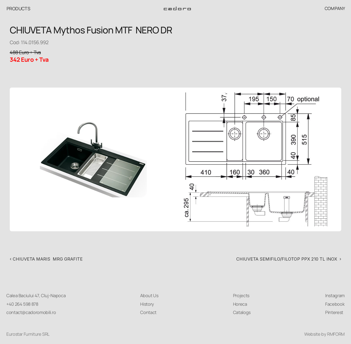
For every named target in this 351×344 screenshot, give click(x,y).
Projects (241, 295)
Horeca (240, 304)
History (147, 304)
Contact (148, 312)
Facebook (334, 304)
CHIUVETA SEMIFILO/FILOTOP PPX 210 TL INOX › (288, 259)
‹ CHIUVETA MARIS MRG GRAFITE (47, 259)
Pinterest (334, 312)
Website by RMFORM (324, 334)
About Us (149, 295)
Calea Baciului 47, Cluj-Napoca (36, 295)
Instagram (335, 295)
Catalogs (242, 312)
